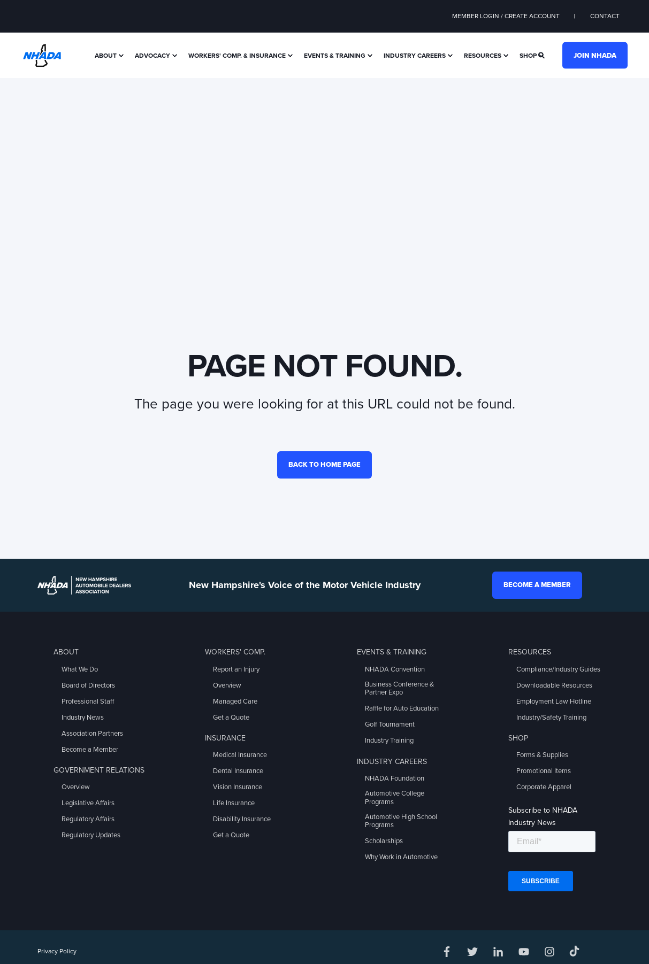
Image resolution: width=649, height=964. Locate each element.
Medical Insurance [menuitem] (240, 755)
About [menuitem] (106, 55)
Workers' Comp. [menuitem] (235, 652)
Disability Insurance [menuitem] (242, 819)
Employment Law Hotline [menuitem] (553, 701)
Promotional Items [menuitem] (543, 771)
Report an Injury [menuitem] (236, 669)
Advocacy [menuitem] (152, 55)
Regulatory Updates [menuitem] (91, 835)
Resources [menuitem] (482, 55)
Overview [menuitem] (76, 787)
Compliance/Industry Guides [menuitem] (558, 669)
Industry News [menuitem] (83, 717)
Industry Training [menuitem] (389, 740)
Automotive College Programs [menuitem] (394, 797)
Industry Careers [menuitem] (415, 55)
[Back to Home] (42, 54)
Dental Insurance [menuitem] (238, 771)
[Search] (542, 54)
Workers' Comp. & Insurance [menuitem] (237, 55)
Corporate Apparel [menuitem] (543, 787)
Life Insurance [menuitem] (234, 803)
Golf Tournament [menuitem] (390, 724)
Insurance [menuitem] (225, 738)
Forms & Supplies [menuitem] (542, 755)
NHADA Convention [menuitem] (395, 669)
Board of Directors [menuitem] (88, 685)
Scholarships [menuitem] (384, 841)
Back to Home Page (324, 464)
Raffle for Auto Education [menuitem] (402, 708)
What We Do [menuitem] (80, 669)
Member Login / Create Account (506, 16)
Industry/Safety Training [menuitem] (551, 717)
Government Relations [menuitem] (99, 770)
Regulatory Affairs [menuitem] (88, 819)
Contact (605, 16)
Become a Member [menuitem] (90, 749)
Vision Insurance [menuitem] (237, 787)
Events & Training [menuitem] (334, 55)
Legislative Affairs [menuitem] (88, 803)
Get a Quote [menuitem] (231, 717)
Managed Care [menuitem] (235, 701)
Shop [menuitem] (528, 55)
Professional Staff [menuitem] (88, 701)
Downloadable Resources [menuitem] (554, 685)
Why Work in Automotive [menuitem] (401, 857)
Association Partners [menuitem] (92, 733)
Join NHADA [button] (595, 55)
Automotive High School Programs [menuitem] (401, 821)
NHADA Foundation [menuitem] (394, 778)
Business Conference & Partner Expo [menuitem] (399, 688)
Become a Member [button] (537, 585)
